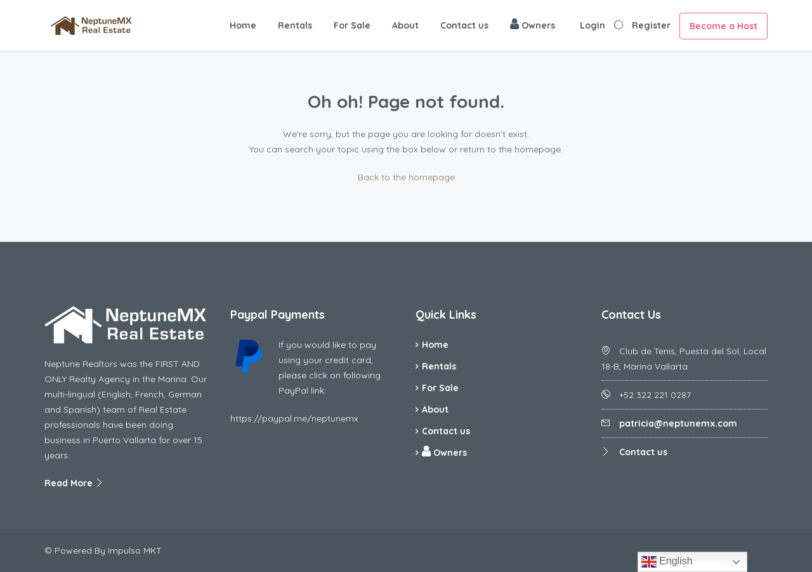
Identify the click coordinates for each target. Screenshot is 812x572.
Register (651, 25)
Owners (532, 24)
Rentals (295, 25)
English (667, 561)
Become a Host (723, 26)
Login (592, 25)
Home (243, 25)
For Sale (352, 25)
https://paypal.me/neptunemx (294, 418)
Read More (74, 483)
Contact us (464, 25)
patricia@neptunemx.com (678, 423)
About (405, 25)
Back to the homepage (406, 177)
